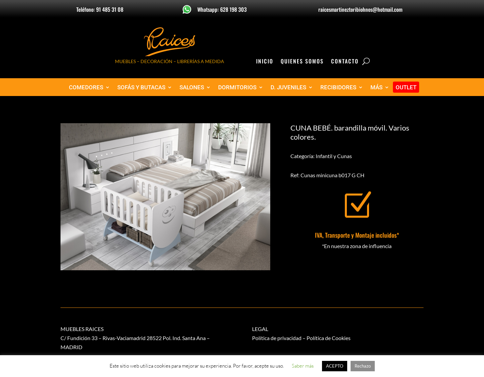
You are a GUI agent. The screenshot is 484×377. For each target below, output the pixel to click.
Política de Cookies (329, 338)
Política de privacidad (276, 338)
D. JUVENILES (288, 87)
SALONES (191, 87)
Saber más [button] (303, 366)
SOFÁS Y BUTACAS (141, 87)
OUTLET (406, 87)
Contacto (345, 62)
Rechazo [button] (363, 366)
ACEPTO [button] (334, 366)
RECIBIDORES (338, 87)
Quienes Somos (302, 62)
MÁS (376, 87)
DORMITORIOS (237, 87)
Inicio (264, 62)
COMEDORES (86, 87)
